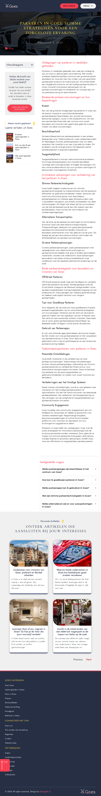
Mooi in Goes (10, 694)
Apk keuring (10, 761)
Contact (8, 738)
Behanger (9, 770)
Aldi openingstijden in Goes (23, 156)
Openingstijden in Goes (14, 689)
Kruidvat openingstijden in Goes (22, 136)
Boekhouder (10, 766)
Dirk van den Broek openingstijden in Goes (23, 147)
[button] (32, 65)
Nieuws (8, 698)
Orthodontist (10, 774)
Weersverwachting (12, 707)
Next (88, 659)
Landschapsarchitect (13, 757)
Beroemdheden (11, 702)
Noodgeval (9, 711)
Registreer (9, 734)
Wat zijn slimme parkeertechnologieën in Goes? (69, 495)
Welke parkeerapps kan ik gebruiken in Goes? (69, 488)
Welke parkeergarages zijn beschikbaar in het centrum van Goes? (69, 471)
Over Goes (9, 685)
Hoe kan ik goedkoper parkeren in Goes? (69, 480)
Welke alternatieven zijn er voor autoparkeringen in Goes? (69, 505)
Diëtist (7, 753)
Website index (10, 743)
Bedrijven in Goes (12, 715)
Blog (11, 48)
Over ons (8, 725)
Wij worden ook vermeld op (16, 730)
